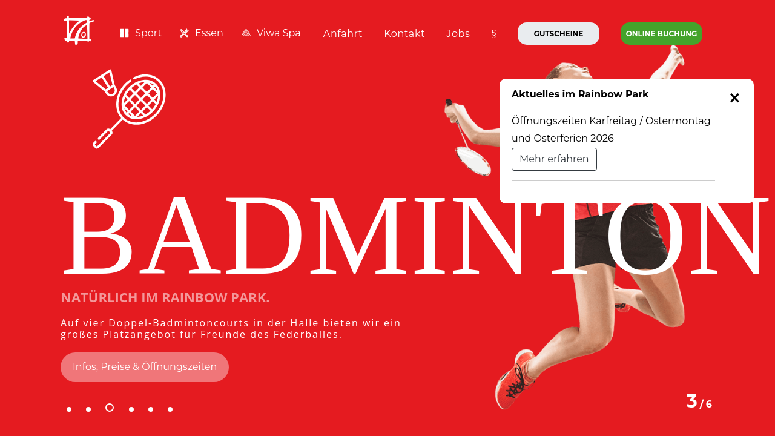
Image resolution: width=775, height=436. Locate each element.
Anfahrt (343, 33)
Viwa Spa (271, 33)
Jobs (458, 33)
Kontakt (404, 33)
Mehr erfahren (554, 159)
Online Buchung (662, 33)
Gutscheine (559, 33)
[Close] (735, 98)
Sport (141, 33)
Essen (201, 33)
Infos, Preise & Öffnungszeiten (145, 366)
